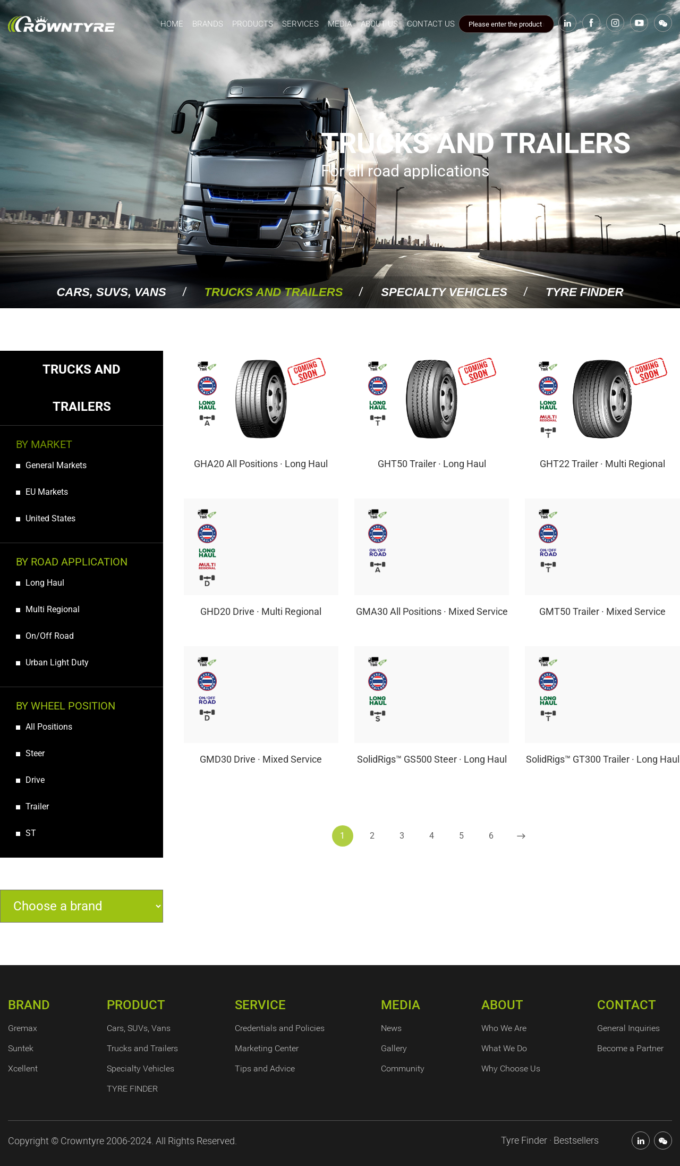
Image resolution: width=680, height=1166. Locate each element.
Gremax (22, 1028)
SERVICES (300, 24)
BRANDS (207, 24)
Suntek (20, 1048)
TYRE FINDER (585, 292)
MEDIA (340, 24)
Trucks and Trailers (274, 292)
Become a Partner (630, 1048)
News (391, 1028)
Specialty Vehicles (444, 292)
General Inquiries (628, 1028)
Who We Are (503, 1028)
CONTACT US (431, 24)
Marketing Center (267, 1048)
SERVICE (260, 1005)
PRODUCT (136, 1005)
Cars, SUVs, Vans (111, 292)
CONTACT (626, 1005)
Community (402, 1068)
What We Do (504, 1048)
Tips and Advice (265, 1068)
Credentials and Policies (280, 1028)
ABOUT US (379, 24)
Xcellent (23, 1068)
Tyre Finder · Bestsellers (550, 1140)
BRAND (29, 1005)
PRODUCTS (252, 24)
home (171, 24)
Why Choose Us (510, 1068)
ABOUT (502, 1005)
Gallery (394, 1048)
